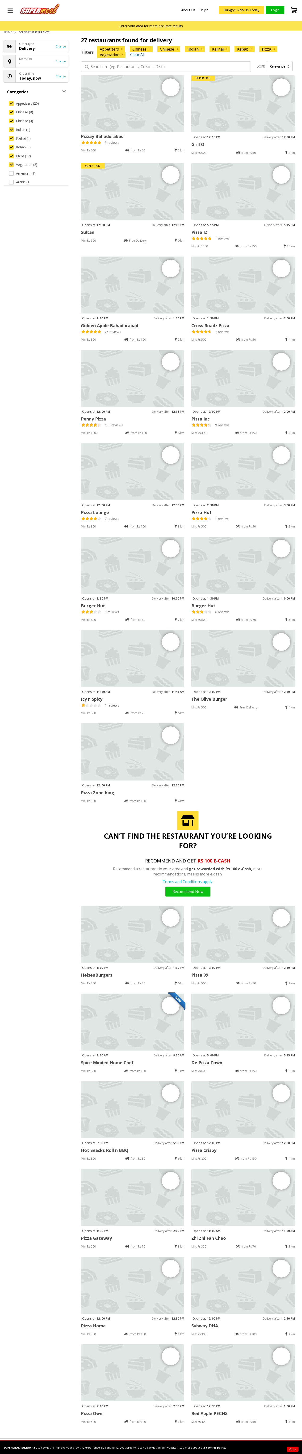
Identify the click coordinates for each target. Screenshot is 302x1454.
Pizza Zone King (97, 792)
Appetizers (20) (24, 103)
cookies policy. (216, 1447)
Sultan (87, 232)
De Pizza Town (206, 1062)
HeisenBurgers (96, 975)
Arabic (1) (19, 182)
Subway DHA (204, 1326)
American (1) (22, 173)
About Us (188, 10)
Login (275, 10)
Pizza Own (91, 1413)
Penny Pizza (93, 419)
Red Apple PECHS (209, 1413)
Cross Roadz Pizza (210, 325)
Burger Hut (93, 606)
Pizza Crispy (203, 1150)
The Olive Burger (209, 699)
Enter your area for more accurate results (151, 26)
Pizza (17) (20, 156)
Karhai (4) (20, 138)
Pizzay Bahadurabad (102, 136)
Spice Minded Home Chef (107, 1062)
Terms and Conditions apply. (188, 881)
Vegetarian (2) (23, 164)
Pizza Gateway (96, 1238)
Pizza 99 (199, 975)
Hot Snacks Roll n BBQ (104, 1150)
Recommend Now (187, 891)
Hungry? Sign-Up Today (241, 10)
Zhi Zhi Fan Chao (208, 1238)
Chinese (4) (21, 121)
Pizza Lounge (95, 512)
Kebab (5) (20, 147)
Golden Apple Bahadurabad (109, 325)
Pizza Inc (200, 419)
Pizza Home (93, 1326)
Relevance (280, 66)
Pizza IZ (199, 232)
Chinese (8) (21, 112)
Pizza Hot (201, 512)
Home (8, 32)
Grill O (197, 144)
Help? (203, 10)
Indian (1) (19, 129)
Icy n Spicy (91, 699)
